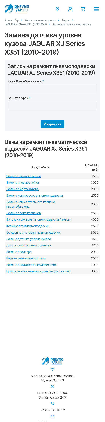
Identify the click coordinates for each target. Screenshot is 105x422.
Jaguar (65, 20)
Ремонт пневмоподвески (40, 20)
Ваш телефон (18, 98)
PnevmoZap (12, 20)
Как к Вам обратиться (24, 81)
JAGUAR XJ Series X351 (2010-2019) (26, 24)
